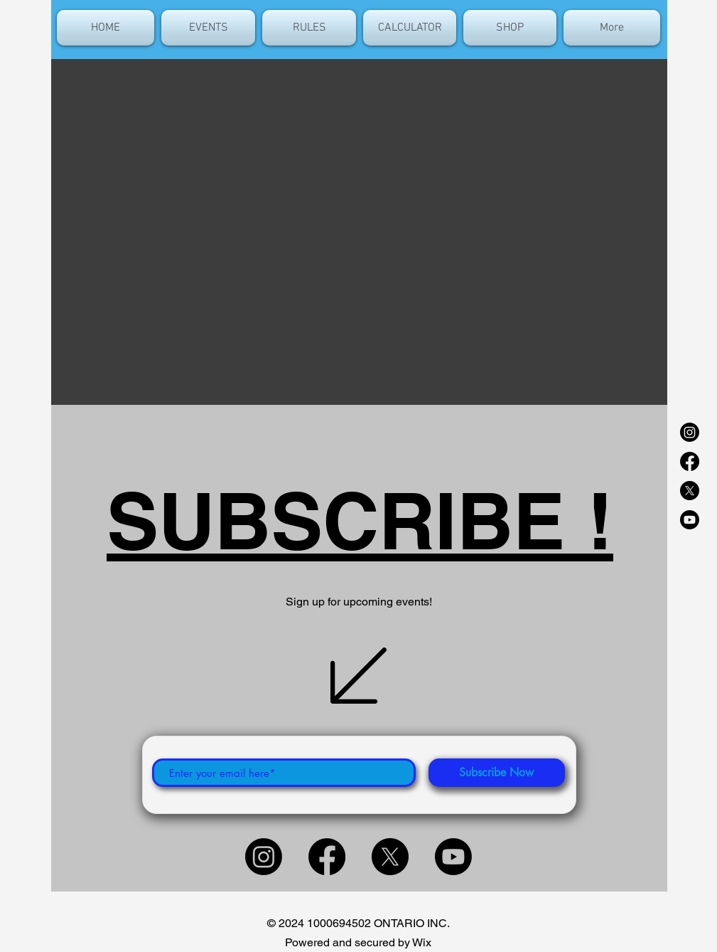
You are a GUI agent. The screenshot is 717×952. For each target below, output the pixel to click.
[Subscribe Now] (496, 772)
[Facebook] (689, 461)
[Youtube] (689, 519)
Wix (421, 942)
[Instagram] (689, 432)
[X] (689, 490)
